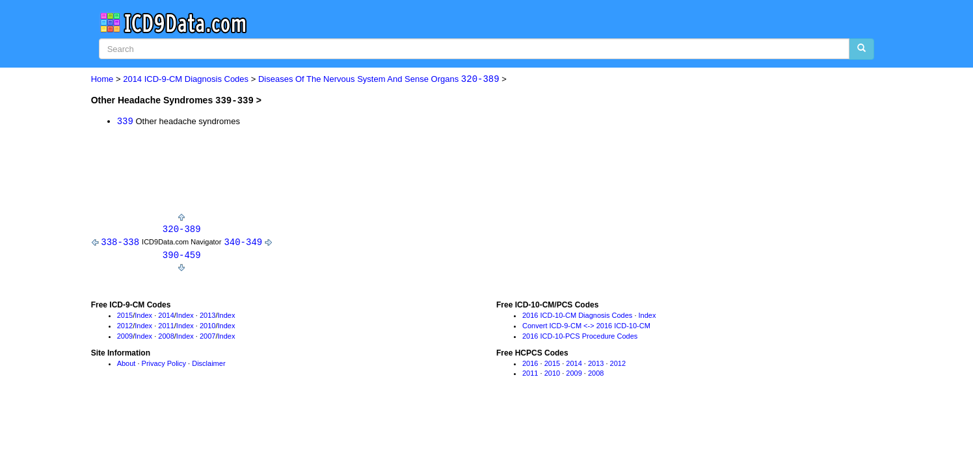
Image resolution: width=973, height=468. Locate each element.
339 (125, 120)
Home (102, 79)
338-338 (120, 242)
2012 (125, 327)
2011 (166, 327)
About (126, 364)
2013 (207, 316)
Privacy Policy (164, 364)
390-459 (182, 256)
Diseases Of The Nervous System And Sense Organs (379, 79)
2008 (166, 337)
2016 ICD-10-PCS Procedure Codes (579, 337)
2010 (207, 327)
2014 (166, 316)
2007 (207, 337)
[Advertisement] (328, 173)
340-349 (243, 242)
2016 (530, 364)
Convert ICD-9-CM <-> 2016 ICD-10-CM (586, 327)
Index (143, 316)
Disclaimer (208, 364)
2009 (125, 337)
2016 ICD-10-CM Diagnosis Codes (577, 316)
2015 (125, 316)
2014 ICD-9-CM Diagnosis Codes (185, 79)
